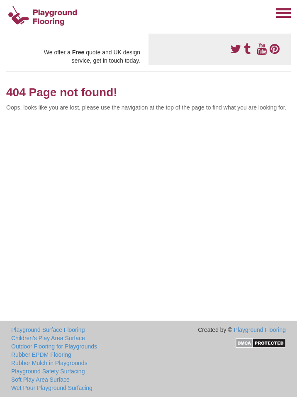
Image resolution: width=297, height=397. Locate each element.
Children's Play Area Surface (48, 338)
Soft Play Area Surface (40, 379)
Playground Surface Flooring (48, 329)
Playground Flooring (260, 329)
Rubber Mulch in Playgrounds (49, 363)
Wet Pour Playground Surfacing (52, 388)
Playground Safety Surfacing (48, 371)
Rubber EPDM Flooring (41, 354)
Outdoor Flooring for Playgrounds (54, 346)
